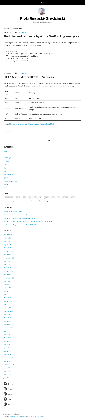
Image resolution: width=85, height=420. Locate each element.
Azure (5, 154)
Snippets (6, 184)
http (5, 168)
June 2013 (7, 368)
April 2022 (7, 265)
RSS (7, 404)
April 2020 (7, 294)
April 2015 (7, 348)
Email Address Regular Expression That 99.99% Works (21, 225)
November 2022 (9, 258)
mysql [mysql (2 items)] (72, 197)
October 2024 (8, 238)
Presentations (8, 174)
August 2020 (7, 291)
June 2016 (7, 331)
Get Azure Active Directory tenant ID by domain (19, 215)
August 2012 (7, 374)
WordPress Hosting (38, 416)
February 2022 (8, 271)
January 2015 (8, 351)
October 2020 (8, 288)
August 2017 (7, 321)
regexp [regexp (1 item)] (19, 201)
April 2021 (7, 281)
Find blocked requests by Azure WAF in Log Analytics (41, 36)
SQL (5, 188)
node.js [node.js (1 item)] (7, 201)
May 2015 (7, 344)
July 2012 (6, 378)
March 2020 (7, 298)
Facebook (9, 388)
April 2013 (7, 371)
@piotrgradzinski (11, 383)
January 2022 (8, 275)
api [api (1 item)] (30, 197)
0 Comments (21, 32)
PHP (5, 171)
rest (11, 131)
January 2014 (8, 361)
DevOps (6, 161)
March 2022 (7, 268)
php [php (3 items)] (13, 201)
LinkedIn (8, 394)
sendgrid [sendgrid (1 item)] (31, 201)
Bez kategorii (8, 158)
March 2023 (7, 248)
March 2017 (7, 325)
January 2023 (8, 255)
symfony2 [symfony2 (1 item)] (39, 201)
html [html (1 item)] (53, 197)
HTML (5, 164)
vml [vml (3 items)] (52, 201)
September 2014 (9, 354)
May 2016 (7, 334)
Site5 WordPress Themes (17, 416)
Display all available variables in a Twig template (19, 218)
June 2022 (7, 261)
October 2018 (8, 308)
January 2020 (8, 301)
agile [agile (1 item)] (24, 197)
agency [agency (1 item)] (18, 197)
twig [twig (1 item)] (46, 201)
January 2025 (8, 235)
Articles (6, 151)
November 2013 (9, 364)
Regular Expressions (10, 181)
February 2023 (8, 251)
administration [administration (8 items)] (9, 197)
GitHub (8, 399)
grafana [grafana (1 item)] (46, 197)
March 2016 (7, 338)
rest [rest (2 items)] (25, 201)
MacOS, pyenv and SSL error (13, 212)
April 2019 (7, 305)
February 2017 (8, 328)
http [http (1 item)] (58, 197)
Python (6, 178)
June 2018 (7, 314)
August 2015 (7, 341)
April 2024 (7, 241)
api (6, 131)
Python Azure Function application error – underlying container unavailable (28, 221)
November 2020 (9, 285)
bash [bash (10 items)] (35, 197)
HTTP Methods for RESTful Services (29, 77)
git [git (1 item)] (40, 197)
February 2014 (8, 358)
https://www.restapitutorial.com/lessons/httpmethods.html (31, 124)
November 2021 (9, 278)
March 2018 (7, 318)
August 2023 (7, 245)
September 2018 (9, 311)
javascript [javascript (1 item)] (65, 197)
